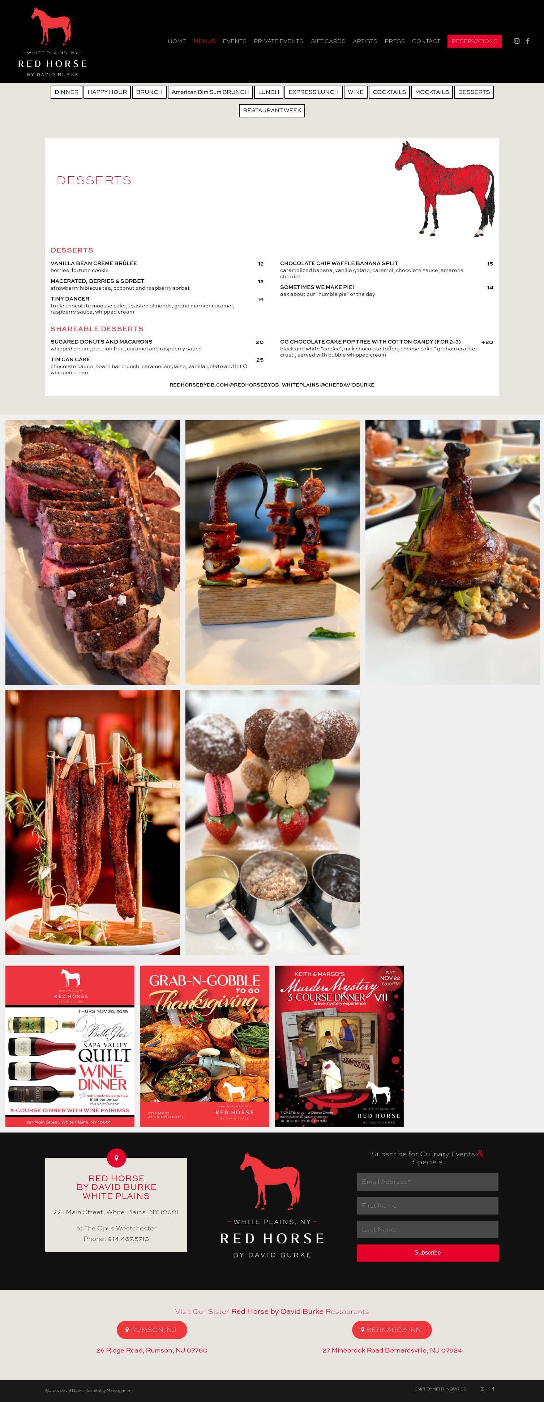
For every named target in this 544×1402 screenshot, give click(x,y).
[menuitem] (177, 41)
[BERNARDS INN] (392, 1330)
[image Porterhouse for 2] (95, 555)
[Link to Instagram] (516, 41)
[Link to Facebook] (527, 41)
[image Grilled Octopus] (275, 555)
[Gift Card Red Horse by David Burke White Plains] (52, 41)
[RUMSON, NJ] (152, 1330)
